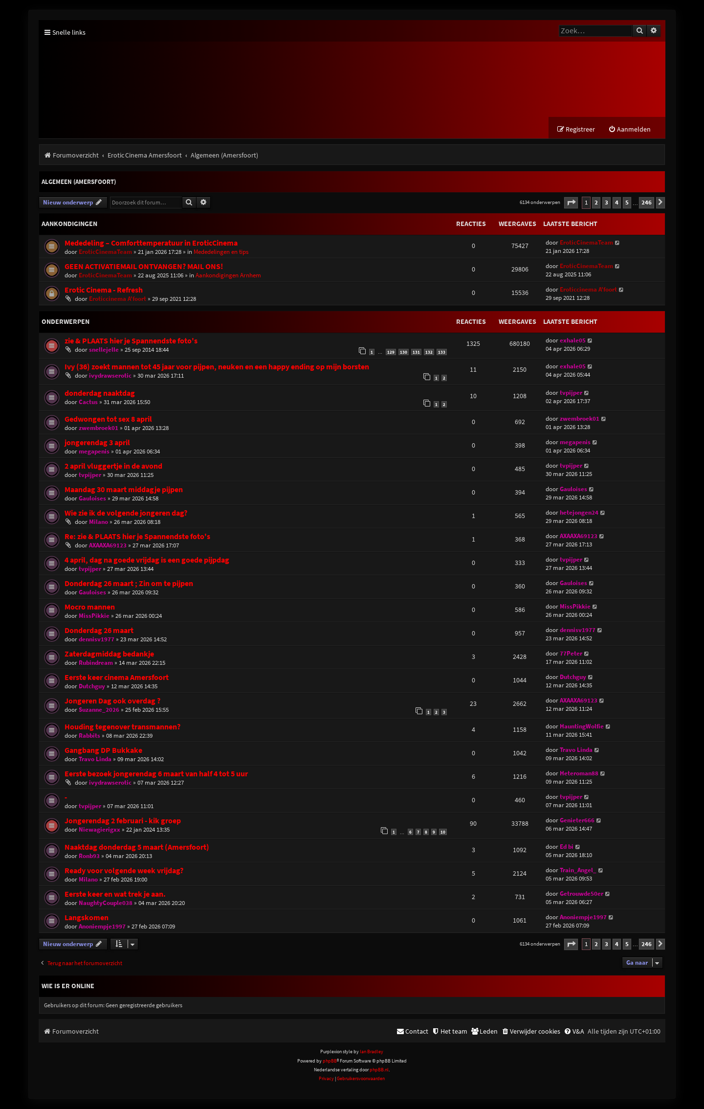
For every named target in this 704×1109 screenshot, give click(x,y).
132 (429, 352)
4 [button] (616, 203)
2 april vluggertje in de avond (113, 466)
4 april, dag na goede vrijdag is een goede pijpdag (147, 560)
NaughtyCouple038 (105, 903)
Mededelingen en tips (221, 252)
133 (441, 352)
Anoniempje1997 (102, 927)
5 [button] (627, 203)
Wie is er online (68, 986)
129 (391, 352)
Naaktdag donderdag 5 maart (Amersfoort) (137, 847)
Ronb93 (89, 856)
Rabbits (89, 736)
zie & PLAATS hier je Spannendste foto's (131, 341)
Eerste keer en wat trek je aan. (115, 894)
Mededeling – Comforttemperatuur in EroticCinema (151, 243)
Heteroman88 (579, 774)
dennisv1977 (96, 639)
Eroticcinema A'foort (117, 299)
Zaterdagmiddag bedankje (109, 654)
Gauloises (92, 499)
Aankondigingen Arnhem (228, 276)
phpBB (330, 1061)
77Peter (571, 654)
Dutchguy (92, 686)
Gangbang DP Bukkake (103, 750)
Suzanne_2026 (99, 710)
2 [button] (596, 203)
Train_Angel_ (578, 870)
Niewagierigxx (99, 830)
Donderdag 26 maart (99, 630)
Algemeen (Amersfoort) (79, 182)
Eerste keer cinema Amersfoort (117, 677)
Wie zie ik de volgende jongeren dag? (126, 513)
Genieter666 (577, 820)
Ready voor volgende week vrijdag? (124, 871)
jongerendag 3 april (97, 443)
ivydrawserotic (110, 376)
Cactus (88, 402)
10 (442, 832)
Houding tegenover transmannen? (122, 727)
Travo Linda (95, 759)
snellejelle (104, 350)
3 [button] (606, 203)
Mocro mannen (90, 607)
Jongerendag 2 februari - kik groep (123, 821)
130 (403, 352)
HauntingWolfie (582, 727)
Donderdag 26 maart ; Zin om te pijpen (129, 583)
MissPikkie (94, 616)
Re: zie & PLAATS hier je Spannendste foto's (137, 537)
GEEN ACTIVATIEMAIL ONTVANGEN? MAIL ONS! (144, 267)
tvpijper (571, 393)
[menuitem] (629, 129)
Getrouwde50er (581, 894)
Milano (98, 522)
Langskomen (87, 918)
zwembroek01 (98, 428)
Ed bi (566, 847)
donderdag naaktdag (100, 393)
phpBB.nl (379, 1070)
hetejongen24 (579, 513)
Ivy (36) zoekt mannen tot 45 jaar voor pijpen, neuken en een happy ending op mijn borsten (217, 367)
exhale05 (573, 341)
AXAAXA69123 (108, 546)
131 (416, 352)
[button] (571, 203)
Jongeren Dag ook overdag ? (112, 701)
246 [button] (646, 203)
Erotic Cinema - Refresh (104, 290)
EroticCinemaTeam (105, 252)
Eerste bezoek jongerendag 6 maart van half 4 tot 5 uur (156, 774)
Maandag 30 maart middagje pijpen (124, 490)
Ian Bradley (371, 1052)
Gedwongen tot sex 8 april (108, 419)
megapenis (94, 452)
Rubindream (96, 663)
